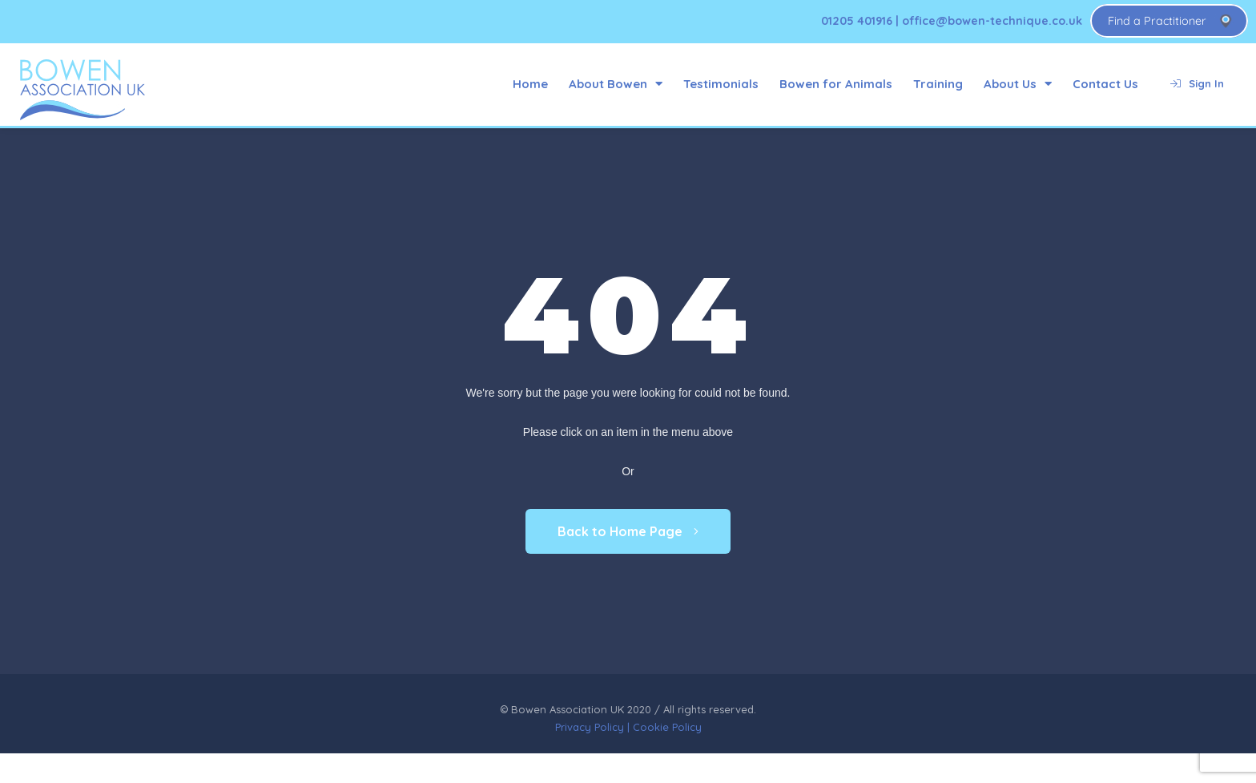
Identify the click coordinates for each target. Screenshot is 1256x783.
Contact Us (1105, 83)
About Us (1018, 83)
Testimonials (721, 83)
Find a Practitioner (1157, 21)
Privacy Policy (589, 726)
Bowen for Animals (835, 83)
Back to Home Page (628, 531)
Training (938, 83)
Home (530, 83)
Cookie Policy (667, 726)
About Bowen (615, 83)
